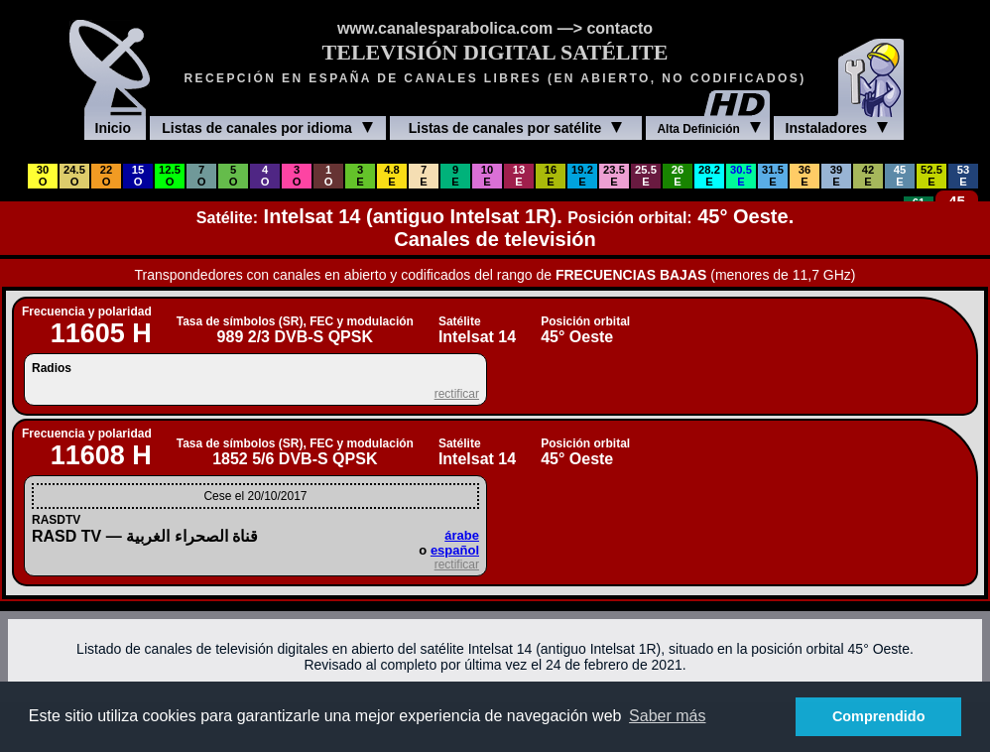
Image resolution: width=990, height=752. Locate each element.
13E (519, 176)
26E (677, 176)
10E (487, 176)
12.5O (170, 176)
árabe (461, 535)
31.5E (773, 176)
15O (138, 176)
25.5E (646, 176)
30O (43, 176)
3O (297, 176)
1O (328, 176)
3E (359, 176)
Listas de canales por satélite (516, 128)
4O (265, 176)
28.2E (709, 176)
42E (868, 176)
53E (963, 176)
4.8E (392, 176)
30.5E (741, 176)
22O (106, 176)
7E (423, 176)
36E (804, 176)
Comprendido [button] (879, 716)
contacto (619, 28)
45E (900, 176)
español (455, 550)
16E (551, 176)
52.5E (931, 176)
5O (233, 176)
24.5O (74, 176)
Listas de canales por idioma (267, 128)
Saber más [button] (667, 715)
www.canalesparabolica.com (445, 28)
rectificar (456, 394)
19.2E (582, 176)
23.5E (614, 176)
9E (454, 176)
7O (201, 176)
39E (836, 176)
